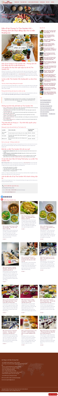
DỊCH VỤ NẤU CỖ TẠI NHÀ (33, 2)
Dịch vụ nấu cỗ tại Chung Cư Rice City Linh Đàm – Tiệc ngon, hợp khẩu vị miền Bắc (50, 31)
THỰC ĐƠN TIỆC (23, 2)
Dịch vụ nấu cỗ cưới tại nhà (8, 116)
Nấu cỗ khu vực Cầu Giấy (44, 104)
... (11, 237)
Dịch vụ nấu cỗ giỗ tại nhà (8, 114)
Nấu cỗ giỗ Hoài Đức (43, 114)
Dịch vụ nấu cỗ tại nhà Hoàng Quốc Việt (47, 110)
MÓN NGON (42, 2)
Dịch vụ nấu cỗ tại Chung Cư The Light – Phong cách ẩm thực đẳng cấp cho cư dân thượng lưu (50, 93)
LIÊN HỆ (52, 2)
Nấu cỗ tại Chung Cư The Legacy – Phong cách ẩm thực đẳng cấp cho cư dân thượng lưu (50, 80)
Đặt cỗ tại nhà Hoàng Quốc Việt (45, 108)
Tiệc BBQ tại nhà (52, 114)
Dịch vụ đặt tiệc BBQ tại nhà (9, 119)
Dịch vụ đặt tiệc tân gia (8, 107)
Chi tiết (4, 239)
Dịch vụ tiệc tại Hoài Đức (44, 112)
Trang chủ (16, 2)
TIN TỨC (48, 2)
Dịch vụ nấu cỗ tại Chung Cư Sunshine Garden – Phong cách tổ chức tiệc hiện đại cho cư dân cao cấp (50, 50)
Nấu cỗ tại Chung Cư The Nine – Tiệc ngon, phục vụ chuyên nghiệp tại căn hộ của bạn (50, 89)
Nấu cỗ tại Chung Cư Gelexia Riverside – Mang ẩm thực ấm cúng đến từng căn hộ (49, 44)
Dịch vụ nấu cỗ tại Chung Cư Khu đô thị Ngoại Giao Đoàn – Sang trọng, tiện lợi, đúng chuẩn (50, 58)
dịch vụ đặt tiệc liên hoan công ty (19, 156)
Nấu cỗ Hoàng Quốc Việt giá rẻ (45, 100)
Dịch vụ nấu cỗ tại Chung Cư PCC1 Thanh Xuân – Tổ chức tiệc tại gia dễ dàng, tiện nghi (50, 67)
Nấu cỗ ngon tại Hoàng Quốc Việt (46, 106)
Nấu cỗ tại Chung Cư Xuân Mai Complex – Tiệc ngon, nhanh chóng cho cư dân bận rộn (49, 71)
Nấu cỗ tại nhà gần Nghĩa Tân (45, 102)
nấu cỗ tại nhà (27, 162)
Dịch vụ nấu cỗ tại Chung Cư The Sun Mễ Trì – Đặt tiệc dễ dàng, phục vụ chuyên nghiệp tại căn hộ (50, 76)
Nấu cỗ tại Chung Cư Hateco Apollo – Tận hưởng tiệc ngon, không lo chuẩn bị (49, 36)
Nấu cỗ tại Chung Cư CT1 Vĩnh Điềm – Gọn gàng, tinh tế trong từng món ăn (50, 54)
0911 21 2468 (8, 189)
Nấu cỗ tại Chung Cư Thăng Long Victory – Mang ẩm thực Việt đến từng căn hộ (50, 63)
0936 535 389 (13, 189)
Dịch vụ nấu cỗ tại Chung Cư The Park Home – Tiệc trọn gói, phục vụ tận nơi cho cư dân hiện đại (50, 84)
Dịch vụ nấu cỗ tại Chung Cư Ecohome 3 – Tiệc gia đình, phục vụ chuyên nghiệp (50, 40)
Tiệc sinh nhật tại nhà (7, 112)
